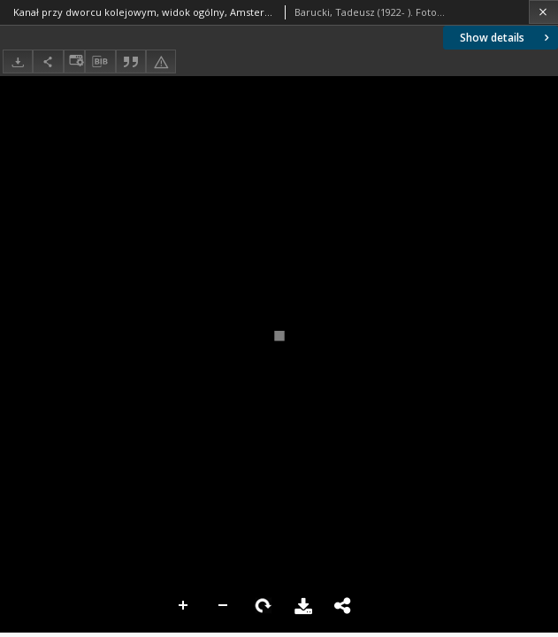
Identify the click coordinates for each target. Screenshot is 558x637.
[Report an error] (161, 61)
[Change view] (74, 61)
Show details (506, 37)
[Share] (48, 61)
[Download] (18, 61)
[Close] (543, 12)
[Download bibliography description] (100, 62)
